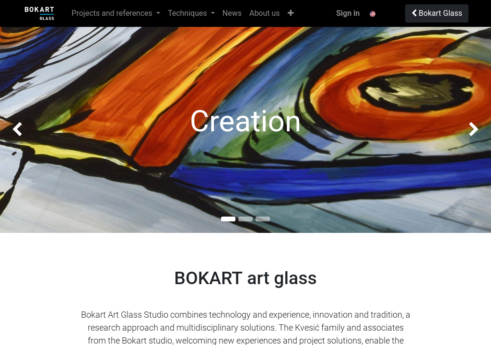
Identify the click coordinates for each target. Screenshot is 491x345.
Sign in (348, 13)
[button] (291, 13)
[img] (19, 130)
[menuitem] (232, 13)
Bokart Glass (436, 13)
